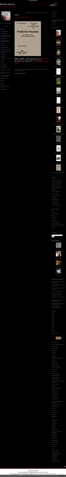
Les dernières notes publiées (33, 472)
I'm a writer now (54, 213)
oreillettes (3, 60)
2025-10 (53, 325)
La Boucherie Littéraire (56, 191)
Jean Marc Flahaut (55, 373)
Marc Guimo (54, 414)
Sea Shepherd (54, 444)
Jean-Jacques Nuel (55, 379)
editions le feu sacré (42, 69)
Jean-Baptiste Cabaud (56, 375)
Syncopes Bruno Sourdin (56, 453)
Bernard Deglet (54, 350)
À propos (6, 26)
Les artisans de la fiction (56, 404)
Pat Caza (53, 427)
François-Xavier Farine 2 (56, 367)
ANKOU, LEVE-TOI (58, 57)
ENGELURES (58, 95)
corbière (33, 69)
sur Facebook (54, 14)
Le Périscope (54, 395)
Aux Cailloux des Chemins (56, 180)
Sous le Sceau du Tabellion (57, 205)
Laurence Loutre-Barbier (56, 388)
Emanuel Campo (55, 361)
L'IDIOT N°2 (58, 114)
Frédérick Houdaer (55, 284)
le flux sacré (19, 70)
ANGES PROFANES (58, 37)
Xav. (52, 293)
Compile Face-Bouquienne (6, 49)
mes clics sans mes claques (6, 58)
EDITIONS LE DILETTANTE (57, 187)
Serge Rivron (54, 446)
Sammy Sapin (54, 442)
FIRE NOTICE (58, 105)
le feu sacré (37, 69)
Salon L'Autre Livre (59, 291)
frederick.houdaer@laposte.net (6, 23)
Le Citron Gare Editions (56, 195)
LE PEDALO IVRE (55, 199)
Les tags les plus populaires (43, 472)
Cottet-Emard (54, 356)
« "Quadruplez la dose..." (29, 12)
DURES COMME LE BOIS (58, 76)
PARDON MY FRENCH (58, 153)
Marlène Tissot (54, 416)
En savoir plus (56, 475)
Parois (53, 211)
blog (55, 473)
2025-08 (53, 329)
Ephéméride (3, 54)
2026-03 (53, 315)
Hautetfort (36, 470)
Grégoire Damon (55, 369)
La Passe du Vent (55, 193)
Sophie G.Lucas (55, 450)
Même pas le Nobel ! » (45, 12)
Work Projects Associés (56, 461)
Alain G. (53, 291)
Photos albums (55, 240)
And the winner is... (55, 221)
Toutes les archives (55, 333)
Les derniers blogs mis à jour (23, 472)
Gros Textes (54, 189)
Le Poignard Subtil (55, 397)
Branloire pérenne (7, 4)
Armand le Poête (55, 346)
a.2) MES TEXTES (4, 33)
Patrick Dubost (54, 434)
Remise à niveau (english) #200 (57, 224)
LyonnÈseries (3, 56)
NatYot (53, 418)
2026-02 (53, 317)
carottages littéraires (4, 47)
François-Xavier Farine (56, 365)
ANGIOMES (58, 47)
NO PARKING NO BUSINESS (58, 134)
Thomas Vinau (54, 457)
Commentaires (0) (26, 69)
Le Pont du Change (55, 201)
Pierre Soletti (54, 436)
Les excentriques (55, 406)
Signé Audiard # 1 (55, 217)
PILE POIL (58, 162)
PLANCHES (58, 266)
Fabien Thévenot (55, 363)
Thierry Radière (54, 455)
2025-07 (53, 331)
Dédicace (53, 219)
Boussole (2, 43)
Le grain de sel (54, 391)
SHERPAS (58, 275)
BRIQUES (58, 249)
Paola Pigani (54, 423)
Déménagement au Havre (56, 307)
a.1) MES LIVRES (4, 31)
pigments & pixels (4, 78)
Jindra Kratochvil (55, 384)
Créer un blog (30, 470)
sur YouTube (54, 16)
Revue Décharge (55, 440)
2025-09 (53, 327)
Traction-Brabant (55, 459)
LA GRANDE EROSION (58, 124)
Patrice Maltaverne (55, 429)
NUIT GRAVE (58, 143)
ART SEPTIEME (58, 258)
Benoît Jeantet (54, 348)
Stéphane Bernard (55, 281)
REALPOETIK (54, 438)
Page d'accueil (37, 12)
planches (2, 80)
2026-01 (53, 319)
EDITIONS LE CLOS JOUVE (57, 185)
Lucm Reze (54, 410)
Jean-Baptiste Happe (55, 377)
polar (2, 82)
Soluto (53, 448)
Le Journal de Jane (55, 393)
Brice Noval (54, 352)
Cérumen (53, 354)
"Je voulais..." (54, 226)
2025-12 (53, 321)
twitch (22, 70)
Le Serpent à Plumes (55, 203)
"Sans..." (53, 228)
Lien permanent (20, 69)
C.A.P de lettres (4, 45)
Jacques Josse (54, 371)
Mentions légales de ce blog (24, 473)
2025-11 (53, 323)
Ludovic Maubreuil (55, 412)
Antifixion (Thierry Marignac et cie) (58, 344)
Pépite (53, 215)
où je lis (2, 62)
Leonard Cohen (54, 399)
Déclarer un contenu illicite (14, 473)
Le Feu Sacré (54, 197)
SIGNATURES (3, 89)
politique (2, 84)
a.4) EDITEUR (3, 38)
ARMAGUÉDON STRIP (58, 66)
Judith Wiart (54, 386)
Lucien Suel (54, 408)
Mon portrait (54, 23)
